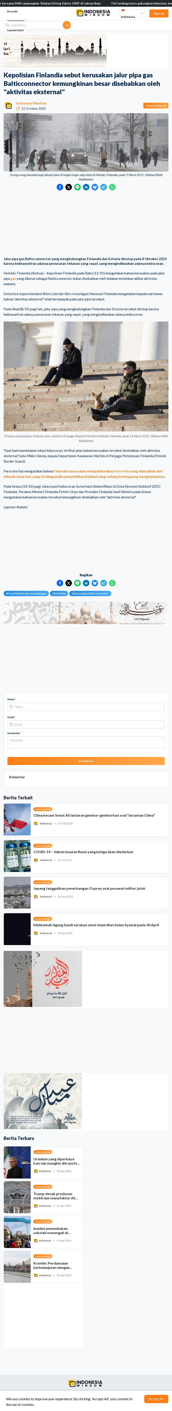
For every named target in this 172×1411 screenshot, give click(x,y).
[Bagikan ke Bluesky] (95, 187)
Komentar (14, 733)
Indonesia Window (31, 103)
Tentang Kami (15, 20)
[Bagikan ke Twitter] (68, 187)
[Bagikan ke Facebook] (60, 187)
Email (11, 717)
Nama (11, 699)
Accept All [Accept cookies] (156, 1399)
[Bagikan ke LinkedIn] (86, 187)
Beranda (12, 11)
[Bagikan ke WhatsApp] (112, 187)
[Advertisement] (86, 224)
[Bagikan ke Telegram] (103, 187)
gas (13, 278)
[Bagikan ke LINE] (77, 187)
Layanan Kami (15, 30)
